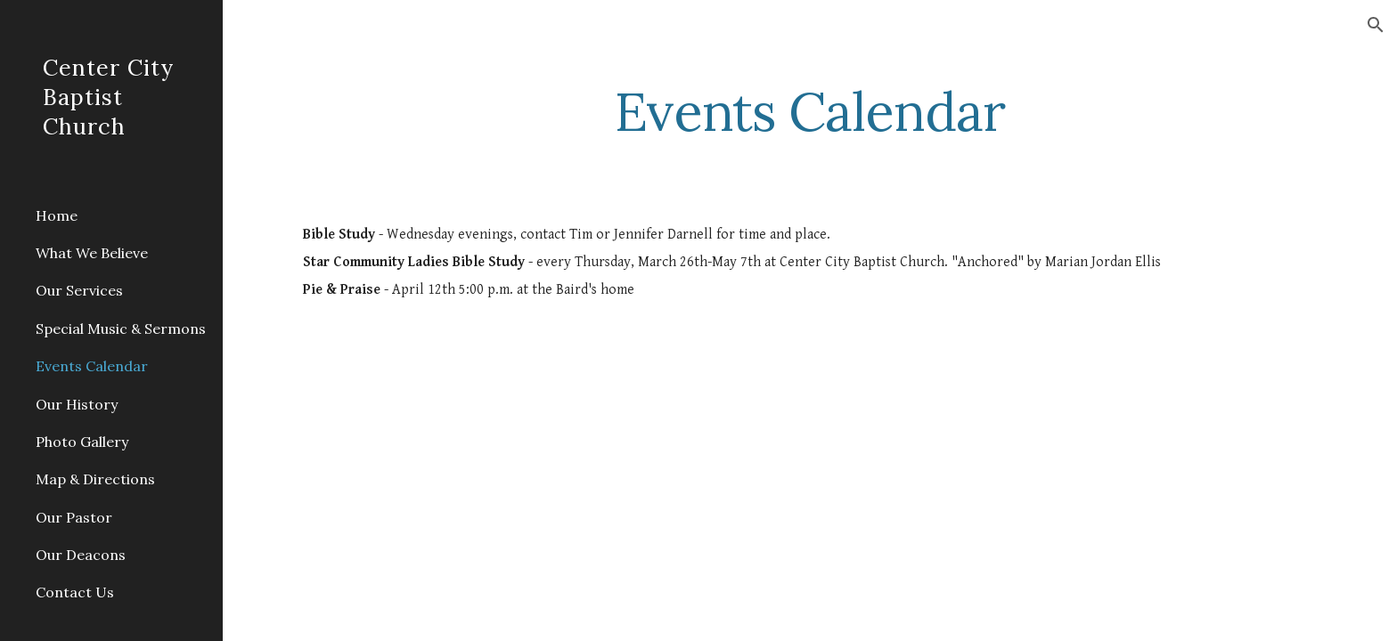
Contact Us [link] (75, 592)
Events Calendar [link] (92, 366)
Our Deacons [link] (81, 555)
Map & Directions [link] (95, 479)
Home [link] (57, 215)
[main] (810, 111)
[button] (1375, 25)
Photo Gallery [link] (82, 441)
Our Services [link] (79, 290)
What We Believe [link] (92, 253)
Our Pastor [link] (74, 517)
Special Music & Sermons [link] (121, 328)
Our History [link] (77, 404)
